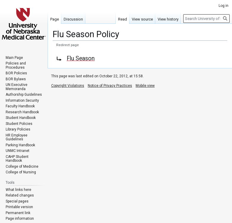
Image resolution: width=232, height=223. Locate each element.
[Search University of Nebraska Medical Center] (206, 18)
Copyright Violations (67, 86)
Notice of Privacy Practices (110, 86)
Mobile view (145, 86)
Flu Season (81, 58)
